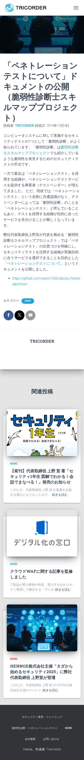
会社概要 (30, 739)
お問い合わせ (51, 739)
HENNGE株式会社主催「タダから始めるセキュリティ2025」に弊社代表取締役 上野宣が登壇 (41, 671)
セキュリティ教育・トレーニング (42, 716)
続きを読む (60, 494)
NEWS (68, 728)
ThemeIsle (53, 749)
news (28, 301)
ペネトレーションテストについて (34, 263)
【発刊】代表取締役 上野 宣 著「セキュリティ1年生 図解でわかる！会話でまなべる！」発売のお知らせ (41, 476)
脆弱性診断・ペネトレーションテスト (35, 728)
